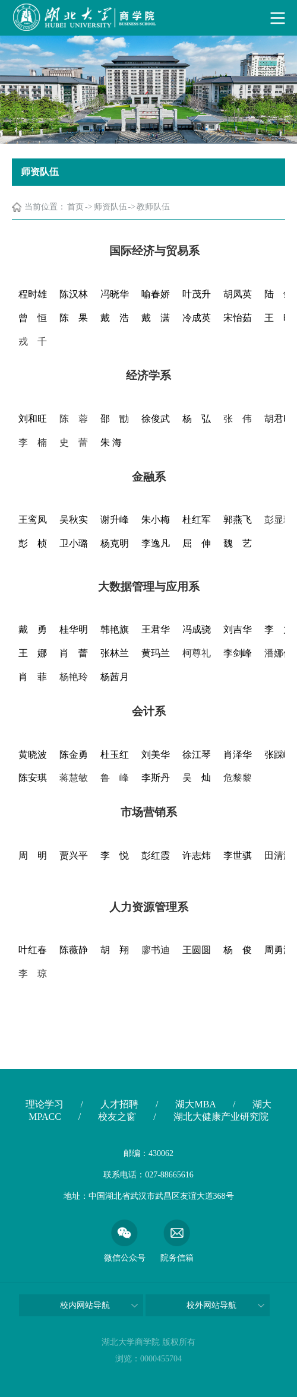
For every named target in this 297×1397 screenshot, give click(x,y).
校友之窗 (117, 1117)
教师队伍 (153, 206)
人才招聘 (119, 1104)
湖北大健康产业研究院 (220, 1117)
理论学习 (45, 1104)
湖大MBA (195, 1104)
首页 (75, 206)
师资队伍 (110, 206)
